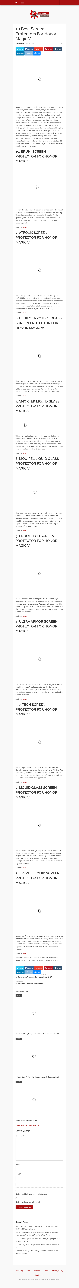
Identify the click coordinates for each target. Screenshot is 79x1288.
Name (18, 1164)
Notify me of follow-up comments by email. (32, 1194)
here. (25, 227)
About (46, 1271)
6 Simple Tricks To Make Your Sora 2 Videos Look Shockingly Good (37, 1077)
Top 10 (18, 995)
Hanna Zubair (20, 43)
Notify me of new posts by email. (28, 1202)
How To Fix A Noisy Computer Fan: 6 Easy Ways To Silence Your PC (37, 1034)
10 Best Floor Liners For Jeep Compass (30, 984)
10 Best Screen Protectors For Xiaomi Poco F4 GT (34, 977)
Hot (28, 1271)
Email (18, 1174)
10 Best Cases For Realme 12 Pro (26, 1120)
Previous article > (32, 1125)
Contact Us (39, 1275)
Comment (20, 1136)
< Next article (20, 1125)
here (24, 313)
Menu (21, 2)
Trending (19, 1271)
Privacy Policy (57, 1271)
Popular (37, 1271)
